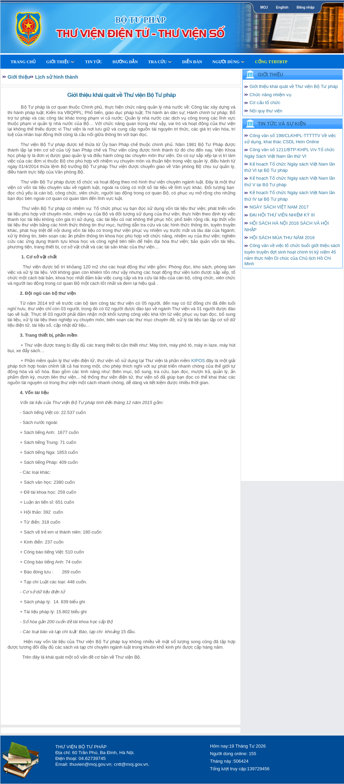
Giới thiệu (60, 61)
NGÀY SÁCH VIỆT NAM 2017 (279, 207)
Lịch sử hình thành (56, 77)
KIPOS (198, 360)
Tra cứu (160, 61)
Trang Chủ (23, 61)
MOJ (264, 7)
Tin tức (93, 61)
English (282, 7)
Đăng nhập (305, 7)
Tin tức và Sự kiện (282, 123)
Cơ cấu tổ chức (264, 102)
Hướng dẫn (125, 61)
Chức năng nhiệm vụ (270, 94)
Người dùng (228, 61)
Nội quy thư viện (265, 110)
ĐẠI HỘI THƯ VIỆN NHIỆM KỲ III (282, 214)
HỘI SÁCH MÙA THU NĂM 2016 (282, 237)
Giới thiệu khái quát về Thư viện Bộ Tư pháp (293, 86)
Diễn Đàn (192, 61)
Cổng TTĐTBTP (271, 61)
